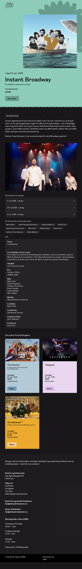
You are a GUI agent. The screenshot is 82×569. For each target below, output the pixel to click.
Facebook (9, 489)
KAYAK (19, 550)
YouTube (8, 494)
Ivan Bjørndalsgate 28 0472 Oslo (15, 479)
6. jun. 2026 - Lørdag (15, 217)
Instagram (9, 491)
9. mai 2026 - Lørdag (15, 204)
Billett (11, 392)
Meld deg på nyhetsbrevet (16, 497)
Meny (75, 4)
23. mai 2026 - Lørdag (15, 211)
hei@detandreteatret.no (16, 507)
